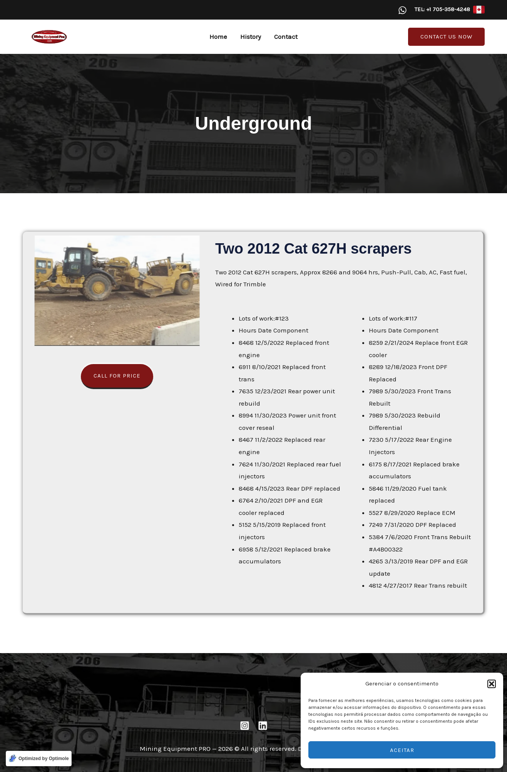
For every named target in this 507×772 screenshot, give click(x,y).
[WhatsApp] (402, 10)
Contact (286, 36)
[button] (491, 684)
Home (218, 36)
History (250, 36)
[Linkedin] (263, 725)
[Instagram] (244, 725)
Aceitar (402, 750)
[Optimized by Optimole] (39, 758)
